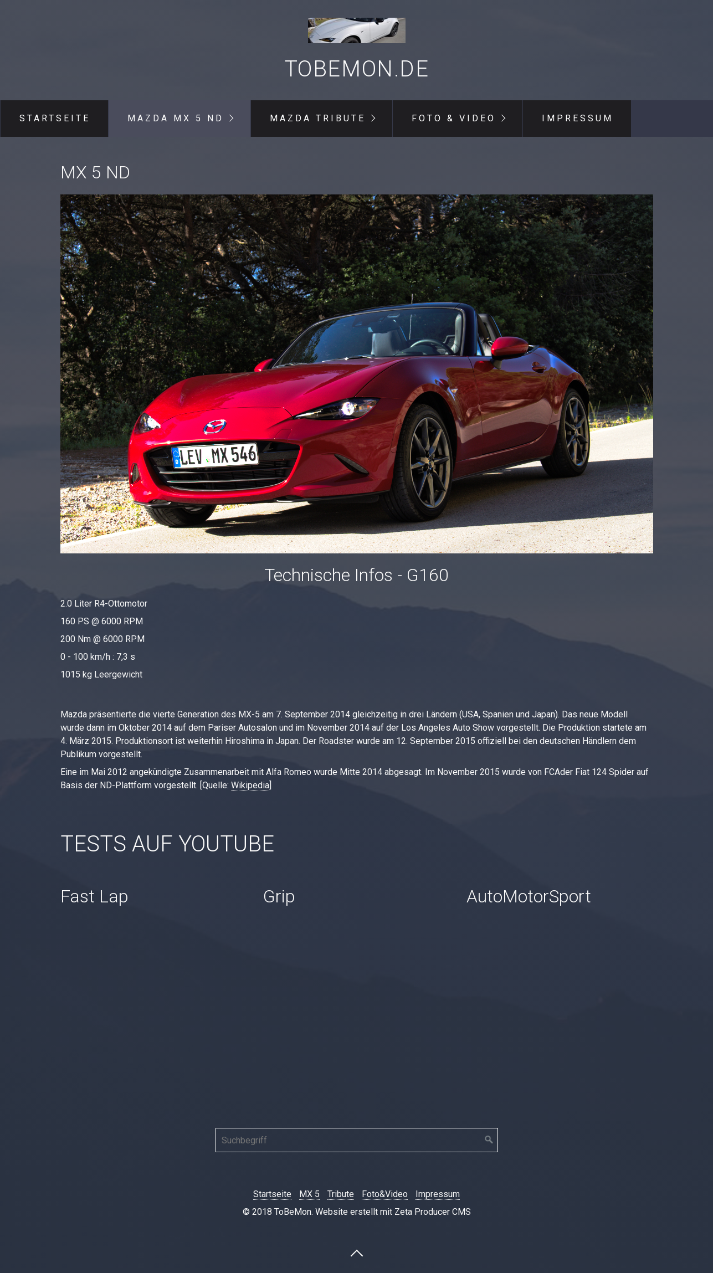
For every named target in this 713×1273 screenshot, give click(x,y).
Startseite (54, 118)
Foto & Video (454, 118)
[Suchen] (489, 1140)
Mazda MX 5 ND (175, 118)
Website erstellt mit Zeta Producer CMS (393, 1212)
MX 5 (309, 1194)
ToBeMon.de (356, 69)
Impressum (577, 118)
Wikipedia (250, 785)
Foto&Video (385, 1194)
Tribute (340, 1194)
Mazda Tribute (318, 118)
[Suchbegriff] (357, 1140)
